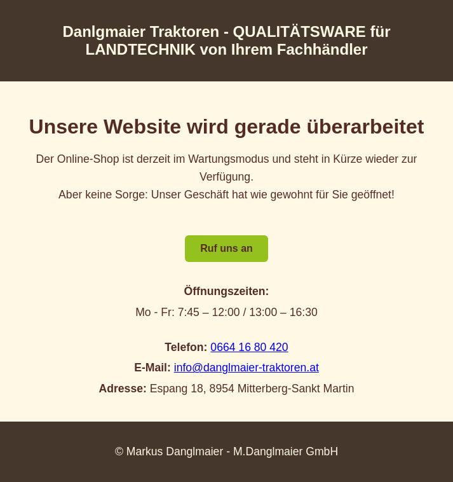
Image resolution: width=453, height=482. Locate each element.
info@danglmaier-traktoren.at (246, 367)
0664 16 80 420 (249, 347)
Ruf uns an (226, 248)
